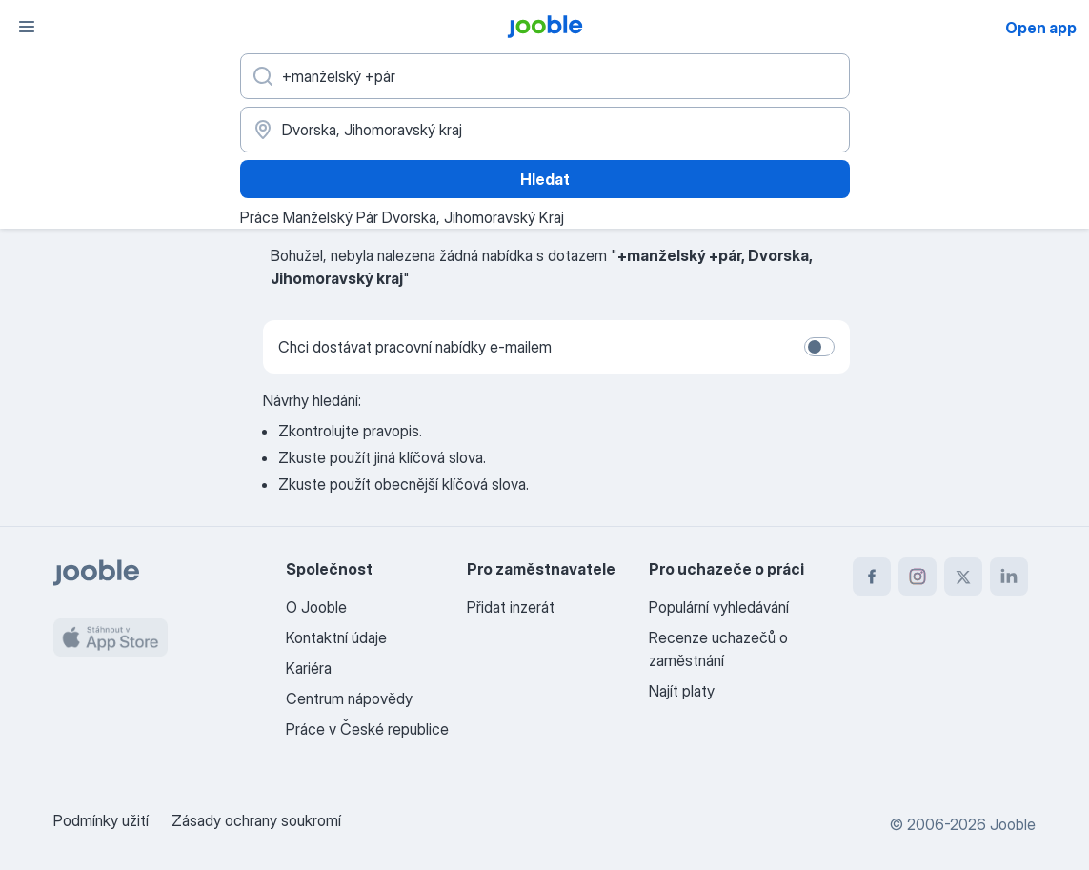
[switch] (819, 346)
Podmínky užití (101, 820)
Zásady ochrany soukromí (256, 820)
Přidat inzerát (511, 607)
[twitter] (963, 576)
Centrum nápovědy (349, 698)
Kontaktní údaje (336, 637)
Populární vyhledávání (719, 607)
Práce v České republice (367, 728)
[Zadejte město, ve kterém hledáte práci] (545, 129)
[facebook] (872, 576)
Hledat (545, 179)
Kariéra (309, 668)
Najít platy (682, 690)
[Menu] (27, 27)
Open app (1041, 27)
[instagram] (917, 576)
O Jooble (316, 607)
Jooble (1013, 824)
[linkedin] (1009, 576)
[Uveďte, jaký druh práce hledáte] (545, 76)
